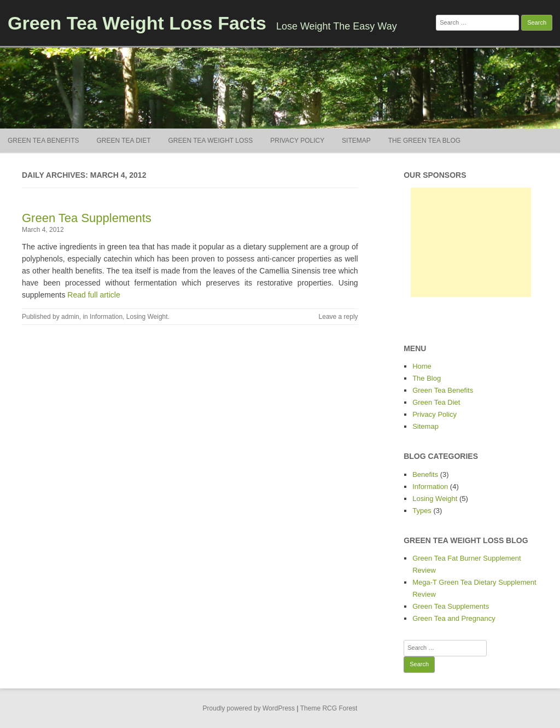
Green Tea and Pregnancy (453, 618)
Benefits (425, 474)
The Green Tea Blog (424, 140)
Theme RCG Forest (329, 708)
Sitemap (356, 140)
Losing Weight (147, 317)
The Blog (426, 378)
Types (421, 510)
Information (106, 317)
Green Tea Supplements (86, 218)
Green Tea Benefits (43, 140)
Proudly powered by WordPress (249, 708)
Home (421, 366)
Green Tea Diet (123, 140)
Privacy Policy (297, 140)
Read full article (93, 294)
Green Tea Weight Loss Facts (137, 23)
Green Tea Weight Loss (210, 140)
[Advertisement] (471, 242)
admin (70, 317)
